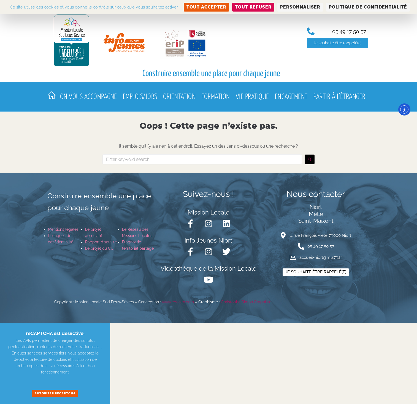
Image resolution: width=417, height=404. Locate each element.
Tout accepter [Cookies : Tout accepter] (206, 7)
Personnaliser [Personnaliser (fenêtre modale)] (300, 7)
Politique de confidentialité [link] (368, 7)
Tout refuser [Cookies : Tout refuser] (253, 7)
